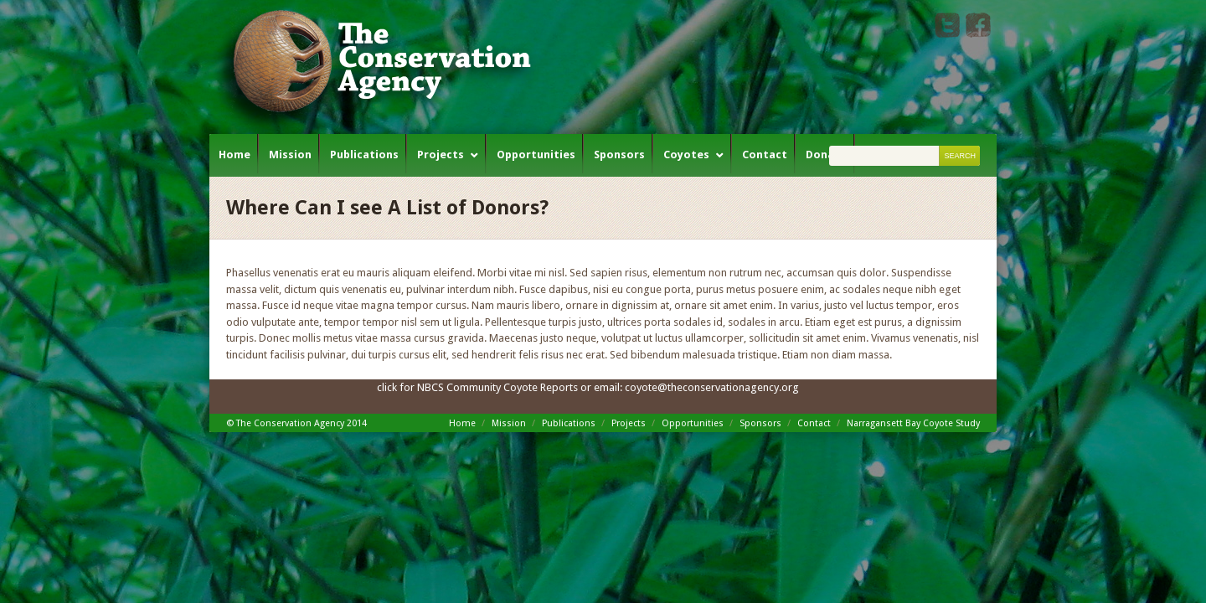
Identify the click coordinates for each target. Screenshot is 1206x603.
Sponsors (619, 154)
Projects (440, 154)
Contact (764, 154)
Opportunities (536, 154)
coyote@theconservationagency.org (712, 387)
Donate (826, 154)
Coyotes (686, 154)
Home (234, 154)
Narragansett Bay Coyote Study (913, 423)
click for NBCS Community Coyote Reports (477, 387)
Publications (364, 154)
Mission (290, 154)
